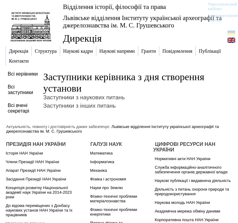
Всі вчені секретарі (18, 108)
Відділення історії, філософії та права (114, 6)
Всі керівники (23, 73)
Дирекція (82, 38)
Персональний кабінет (219, 6)
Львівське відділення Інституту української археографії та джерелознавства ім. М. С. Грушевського (142, 21)
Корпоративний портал (219, 18)
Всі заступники (20, 89)
